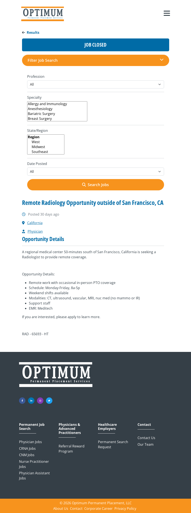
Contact (144, 425)
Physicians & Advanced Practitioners (70, 429)
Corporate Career (98, 508)
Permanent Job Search (31, 427)
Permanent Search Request (113, 444)
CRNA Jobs (27, 448)
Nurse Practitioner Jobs (34, 464)
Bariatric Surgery (57, 113)
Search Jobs (95, 184)
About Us (60, 508)
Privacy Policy (125, 508)
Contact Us (146, 437)
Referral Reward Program (71, 449)
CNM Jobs (26, 455)
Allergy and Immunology (57, 103)
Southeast (45, 151)
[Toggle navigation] (167, 14)
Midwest (45, 146)
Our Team (146, 444)
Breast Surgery (57, 118)
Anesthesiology (57, 108)
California (35, 222)
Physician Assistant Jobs (34, 476)
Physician (35, 231)
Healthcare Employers (107, 427)
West (45, 142)
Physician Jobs (30, 442)
